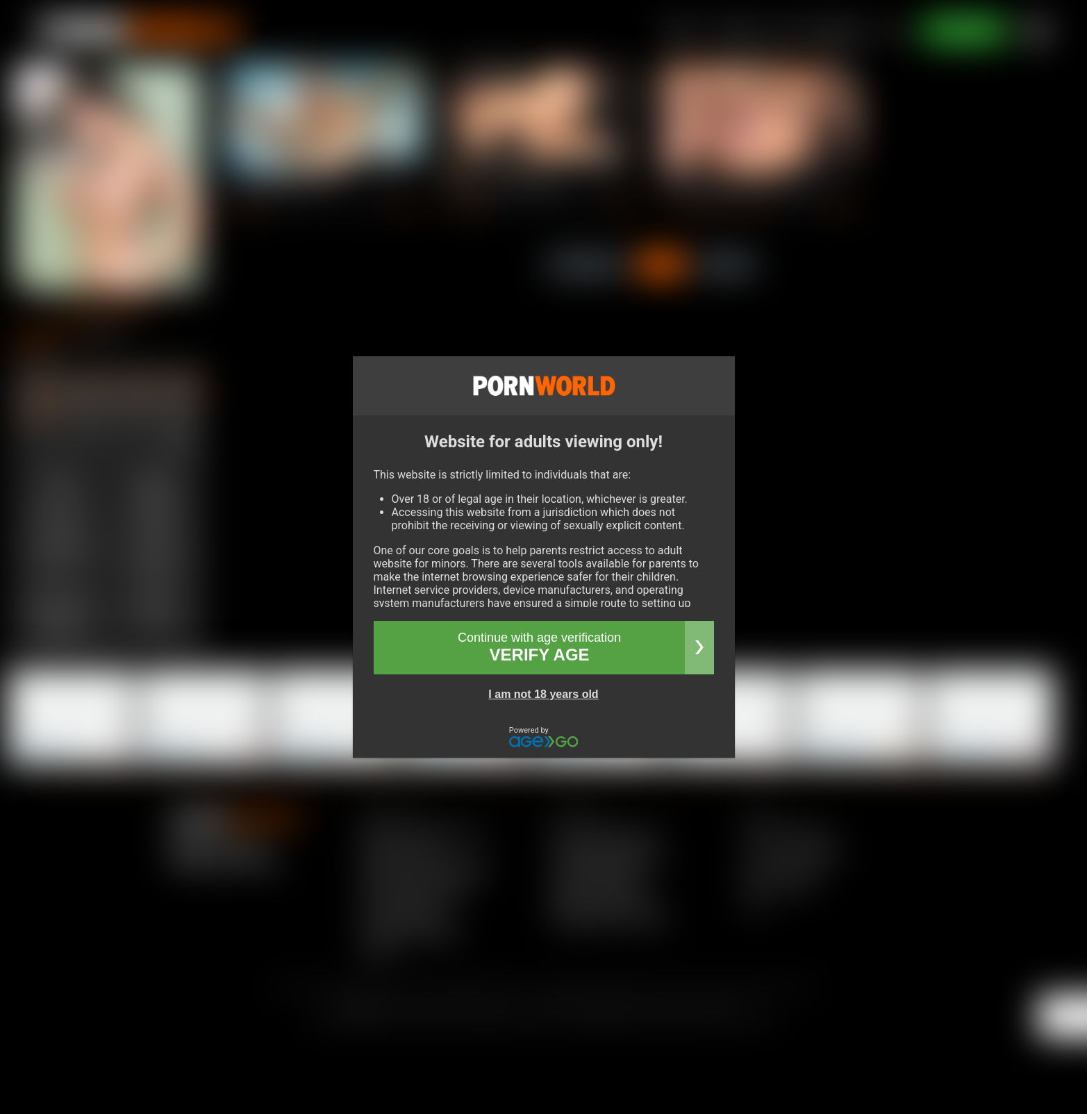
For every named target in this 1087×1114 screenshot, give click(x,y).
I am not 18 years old (543, 694)
